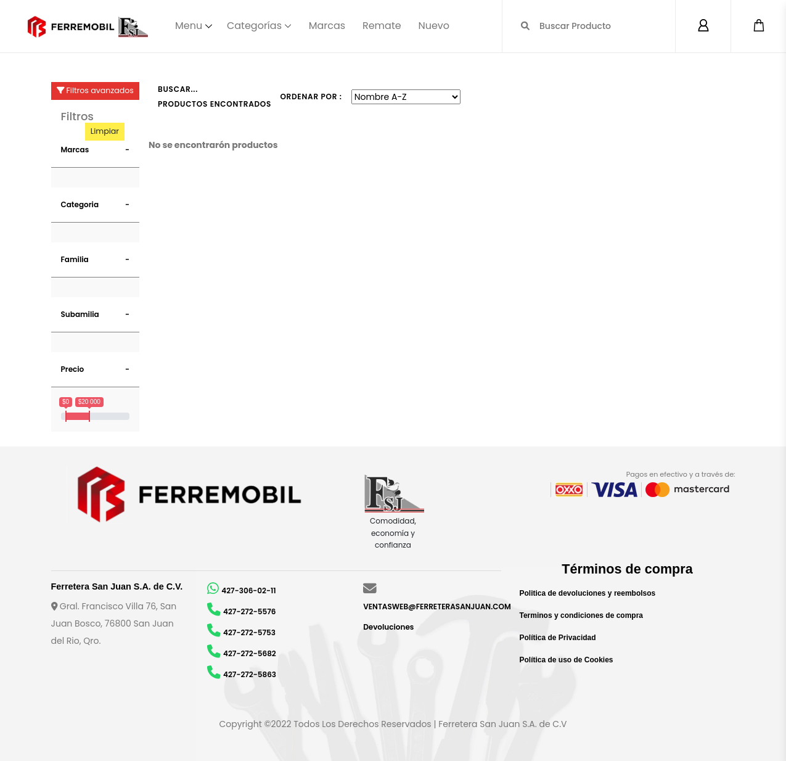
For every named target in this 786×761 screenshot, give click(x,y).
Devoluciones (388, 627)
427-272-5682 (249, 653)
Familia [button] (75, 259)
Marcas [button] (75, 149)
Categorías (254, 26)
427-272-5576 (249, 611)
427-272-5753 (249, 632)
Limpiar (105, 131)
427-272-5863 (249, 674)
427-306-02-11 (248, 590)
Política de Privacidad (558, 637)
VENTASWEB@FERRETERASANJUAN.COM (437, 606)
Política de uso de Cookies (566, 660)
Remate (381, 26)
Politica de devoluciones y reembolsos (588, 593)
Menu (188, 26)
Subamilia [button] (80, 314)
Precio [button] (72, 369)
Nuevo (433, 26)
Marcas (327, 26)
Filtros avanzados (95, 90)
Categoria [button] (80, 204)
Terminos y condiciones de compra (582, 615)
